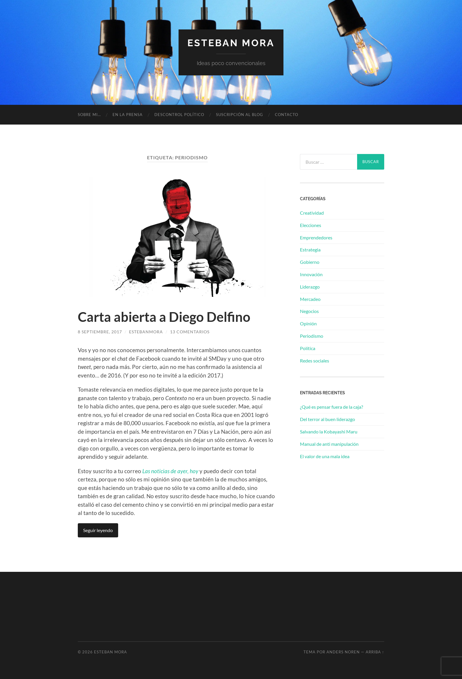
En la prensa (128, 114)
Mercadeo (310, 299)
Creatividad (312, 213)
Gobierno (309, 262)
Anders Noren (343, 652)
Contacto (286, 114)
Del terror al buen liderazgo (327, 419)
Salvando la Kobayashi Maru (328, 431)
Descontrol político (179, 114)
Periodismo (311, 336)
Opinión (308, 323)
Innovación (311, 274)
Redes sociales (314, 360)
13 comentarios (189, 331)
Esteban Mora (231, 42)
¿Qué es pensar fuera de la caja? (331, 407)
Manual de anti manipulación (329, 444)
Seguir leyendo (98, 530)
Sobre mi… (89, 114)
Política (307, 348)
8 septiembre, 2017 (100, 331)
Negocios (309, 311)
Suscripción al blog (239, 114)
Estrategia (310, 249)
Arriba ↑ (375, 652)
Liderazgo (310, 286)
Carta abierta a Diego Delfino (164, 317)
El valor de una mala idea (324, 456)
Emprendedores (316, 237)
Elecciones (310, 225)
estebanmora (146, 331)
